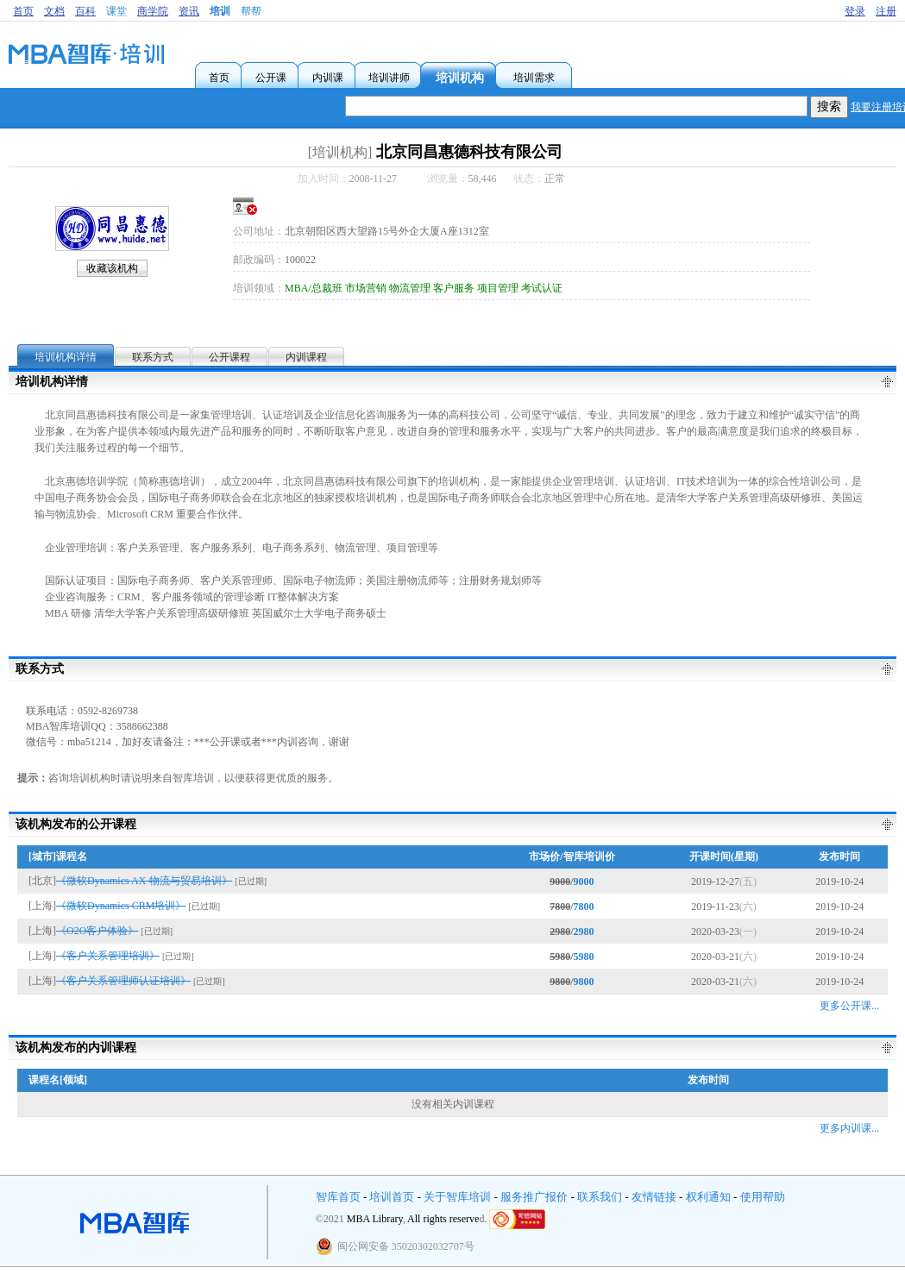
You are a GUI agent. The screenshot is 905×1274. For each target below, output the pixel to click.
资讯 (189, 11)
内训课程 (306, 357)
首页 (23, 11)
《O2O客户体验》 (97, 931)
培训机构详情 (66, 357)
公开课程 (229, 357)
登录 (855, 11)
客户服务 (453, 288)
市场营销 (366, 288)
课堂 (116, 11)
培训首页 (391, 1196)
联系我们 (599, 1196)
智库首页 (338, 1196)
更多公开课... (849, 1006)
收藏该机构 (112, 268)
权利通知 (708, 1196)
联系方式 (152, 357)
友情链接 (654, 1196)
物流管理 (410, 288)
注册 (886, 11)
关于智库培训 (457, 1196)
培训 (220, 11)
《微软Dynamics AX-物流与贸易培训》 (144, 881)
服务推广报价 (534, 1196)
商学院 (152, 11)
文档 (54, 11)
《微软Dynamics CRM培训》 (120, 906)
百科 (85, 11)
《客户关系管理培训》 (108, 956)
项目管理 (497, 288)
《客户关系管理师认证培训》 (123, 981)
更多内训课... (849, 1128)
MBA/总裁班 (314, 288)
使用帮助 (762, 1196)
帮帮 (251, 11)
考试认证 (541, 288)
